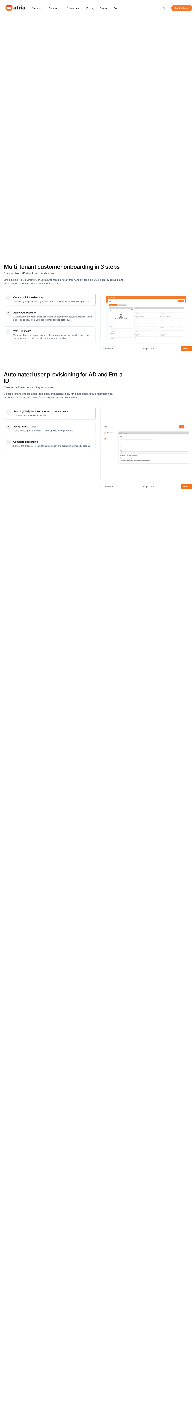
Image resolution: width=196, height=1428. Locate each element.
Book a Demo (181, 8)
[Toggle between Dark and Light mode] (164, 8)
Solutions (55, 8)
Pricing (90, 8)
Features (38, 8)
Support (104, 8)
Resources (74, 8)
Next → (186, 348)
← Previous (108, 348)
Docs (116, 8)
